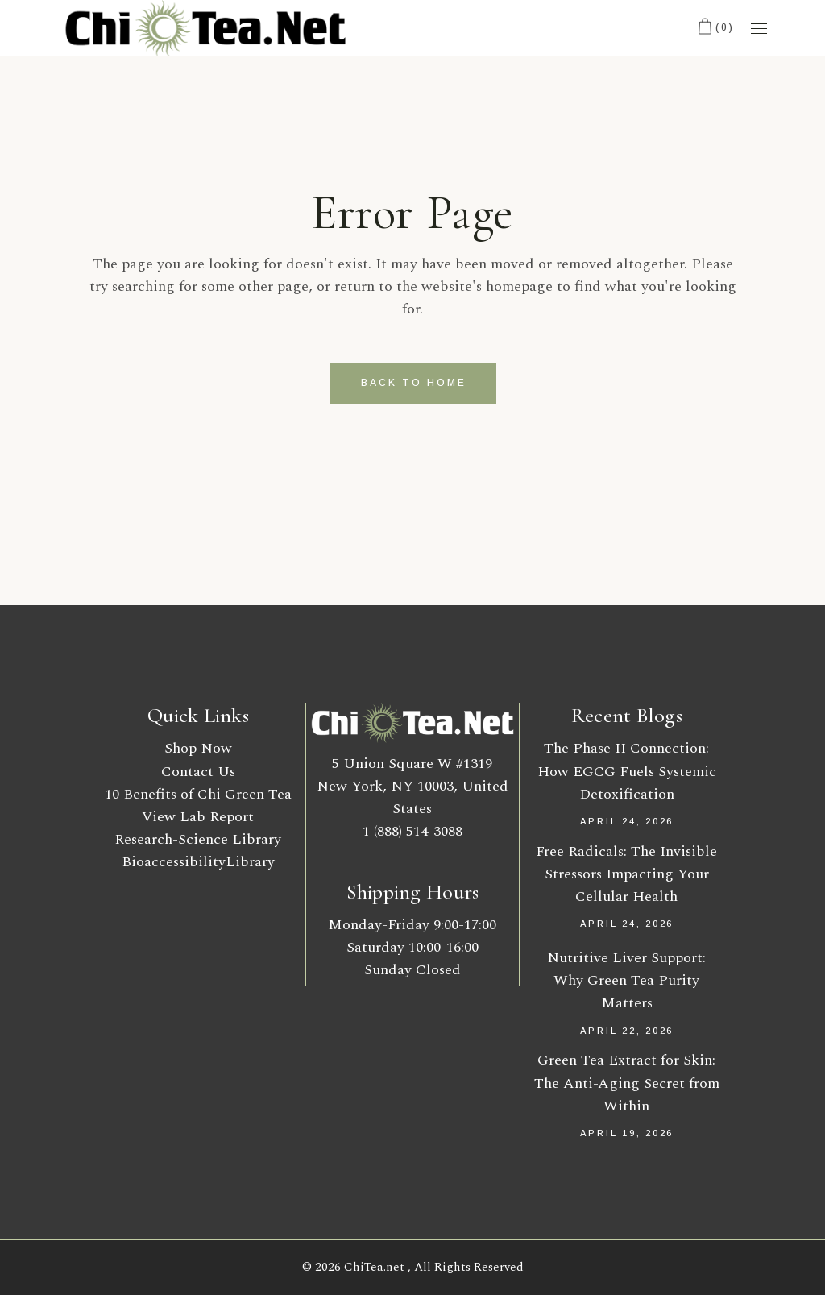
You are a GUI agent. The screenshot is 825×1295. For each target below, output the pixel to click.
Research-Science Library (197, 839)
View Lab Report (198, 817)
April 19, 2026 (627, 1133)
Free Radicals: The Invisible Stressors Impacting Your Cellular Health (626, 874)
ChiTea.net (376, 1267)
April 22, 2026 (627, 1031)
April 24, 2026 (627, 821)
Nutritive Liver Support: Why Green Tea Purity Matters (626, 980)
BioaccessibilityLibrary (198, 862)
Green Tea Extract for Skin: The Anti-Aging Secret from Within (626, 1082)
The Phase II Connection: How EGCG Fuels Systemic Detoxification (626, 770)
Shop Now (198, 748)
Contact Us (198, 771)
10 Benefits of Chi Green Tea (198, 794)
